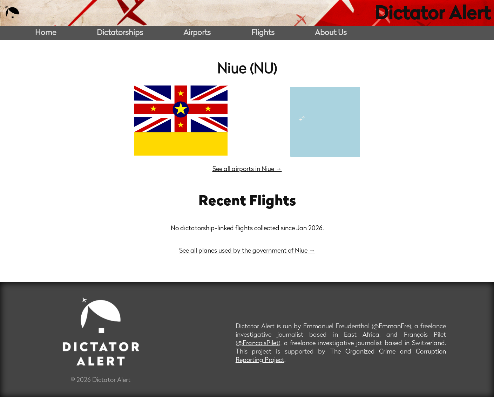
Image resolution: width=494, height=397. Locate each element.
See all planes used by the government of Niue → (247, 251)
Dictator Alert (432, 15)
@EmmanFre (391, 326)
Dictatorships (120, 33)
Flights (263, 33)
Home (45, 33)
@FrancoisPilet (258, 343)
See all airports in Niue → (247, 169)
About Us (331, 33)
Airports (197, 33)
